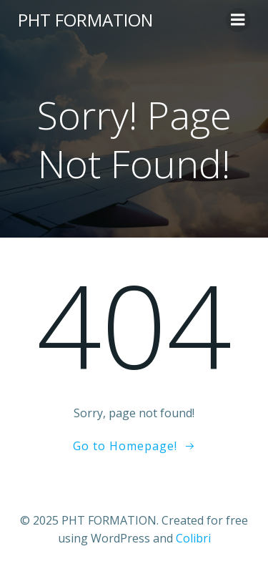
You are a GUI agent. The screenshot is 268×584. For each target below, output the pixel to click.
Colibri (193, 538)
